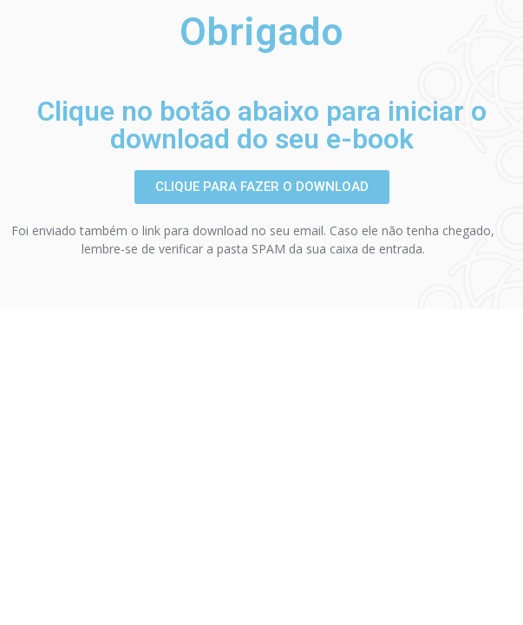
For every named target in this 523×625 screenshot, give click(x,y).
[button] (261, 187)
